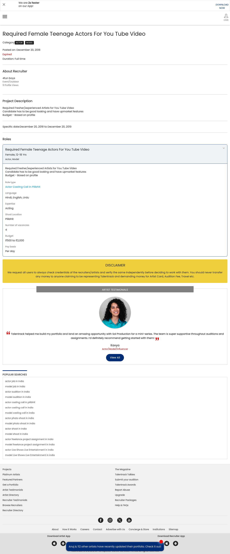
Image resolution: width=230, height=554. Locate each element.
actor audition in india (17, 391)
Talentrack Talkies (125, 474)
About (55, 529)
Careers (84, 529)
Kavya (115, 345)
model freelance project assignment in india (30, 444)
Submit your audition (126, 479)
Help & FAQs (121, 505)
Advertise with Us (115, 529)
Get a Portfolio (10, 484)
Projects (7, 469)
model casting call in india (19, 412)
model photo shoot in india (20, 423)
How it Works (69, 529)
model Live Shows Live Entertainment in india (30, 455)
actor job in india (14, 381)
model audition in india (18, 397)
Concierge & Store (139, 529)
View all (115, 357)
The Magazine (122, 469)
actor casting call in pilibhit (20, 402)
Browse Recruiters (12, 505)
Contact (97, 529)
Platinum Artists (11, 474)
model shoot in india (16, 434)
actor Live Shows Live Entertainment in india (29, 449)
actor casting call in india (19, 407)
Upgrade (120, 495)
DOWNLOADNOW (222, 6)
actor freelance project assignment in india (29, 439)
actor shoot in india (16, 428)
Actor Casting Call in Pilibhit (22, 187)
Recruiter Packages (125, 500)
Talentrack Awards (125, 484)
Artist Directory (11, 495)
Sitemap (173, 529)
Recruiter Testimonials (15, 500)
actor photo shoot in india (19, 418)
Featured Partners (12, 479)
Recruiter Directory (13, 510)
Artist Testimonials (13, 490)
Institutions (159, 529)
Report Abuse (122, 490)
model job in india (15, 386)
